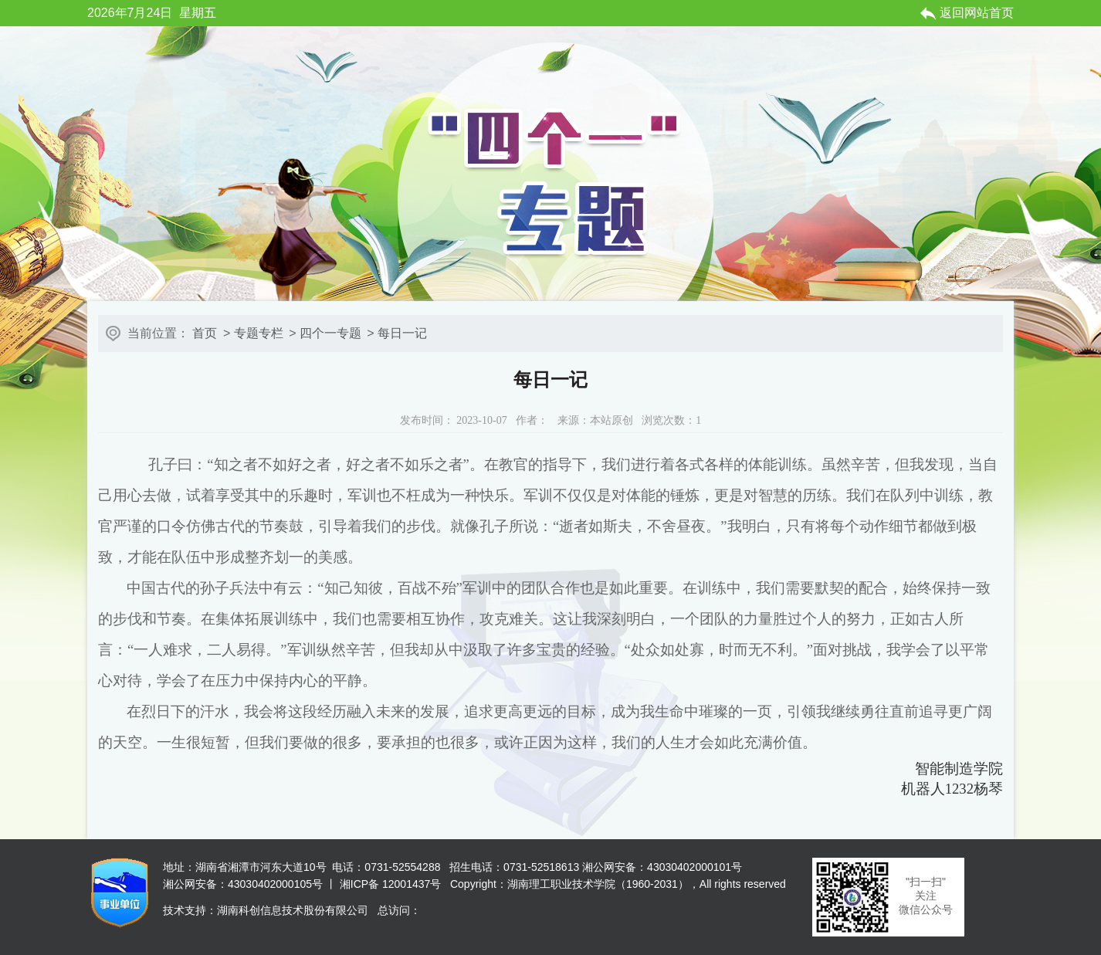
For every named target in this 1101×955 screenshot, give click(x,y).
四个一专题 (330, 333)
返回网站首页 (977, 12)
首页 (204, 333)
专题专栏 (258, 333)
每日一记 (402, 333)
